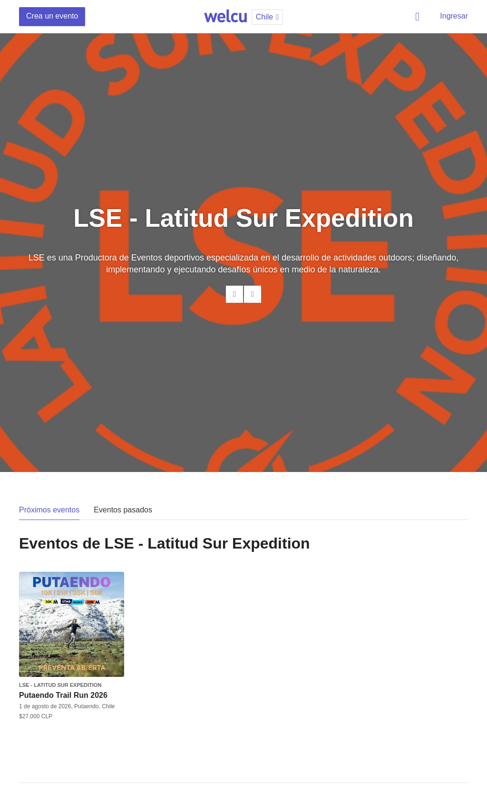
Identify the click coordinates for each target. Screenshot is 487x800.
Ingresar (454, 16)
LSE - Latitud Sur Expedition (60, 685)
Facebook (252, 294)
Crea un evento (52, 16)
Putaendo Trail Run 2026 (63, 695)
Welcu (225, 16)
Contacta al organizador (234, 294)
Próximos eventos (49, 510)
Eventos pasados (123, 510)
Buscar (419, 16)
